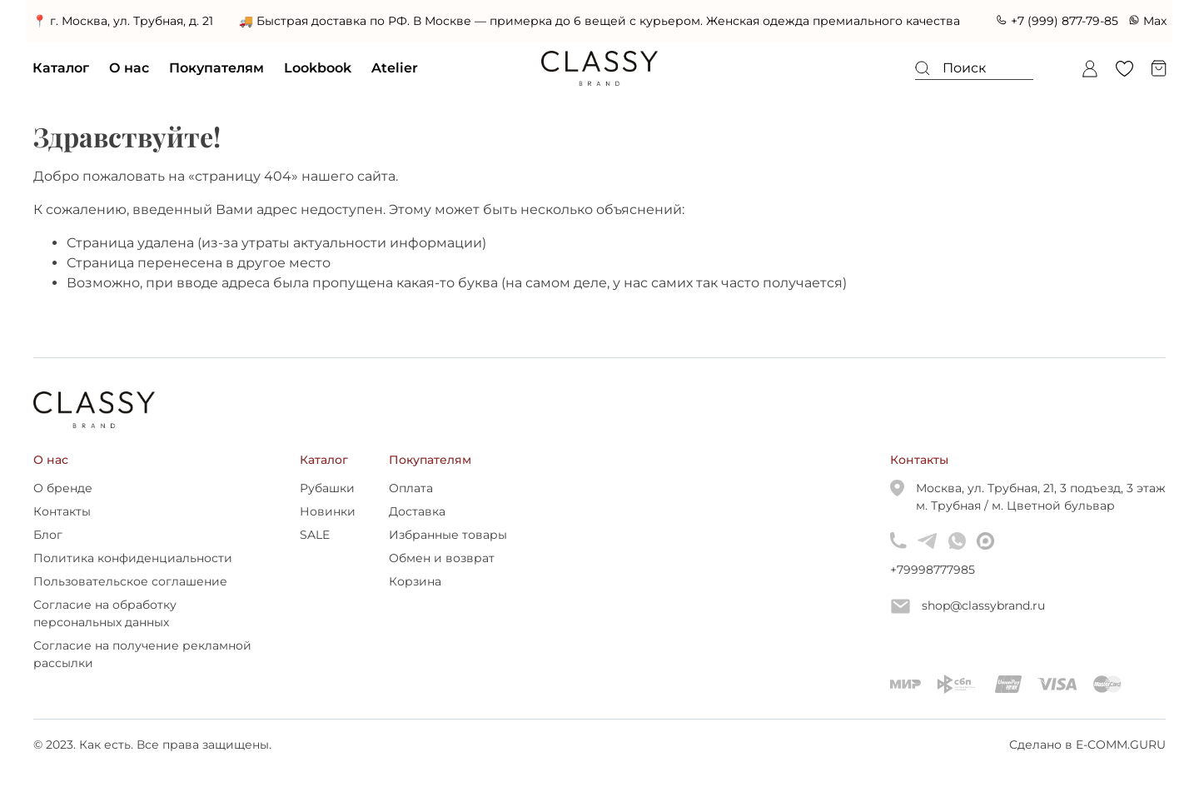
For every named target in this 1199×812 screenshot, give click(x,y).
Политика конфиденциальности (132, 557)
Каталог (61, 68)
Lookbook (318, 68)
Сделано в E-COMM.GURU (1087, 744)
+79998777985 (898, 569)
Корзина (415, 581)
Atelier (395, 68)
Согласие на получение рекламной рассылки (142, 654)
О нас (130, 68)
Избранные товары (448, 534)
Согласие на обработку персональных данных (105, 613)
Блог (47, 534)
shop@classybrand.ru (968, 606)
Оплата (411, 488)
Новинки (328, 511)
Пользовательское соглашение (130, 581)
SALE (315, 534)
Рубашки (327, 488)
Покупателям (217, 68)
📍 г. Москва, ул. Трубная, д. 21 (123, 20)
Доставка (417, 511)
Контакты (62, 511)
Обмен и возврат (442, 557)
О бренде (62, 488)
